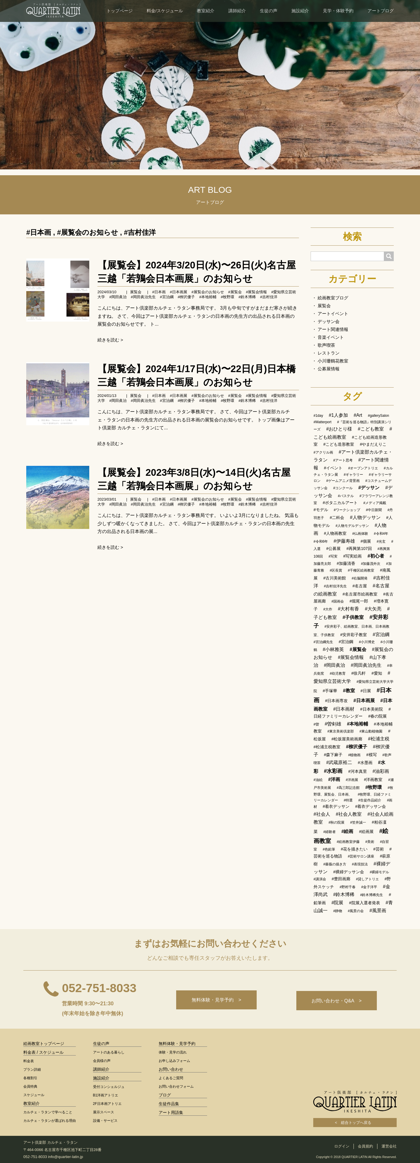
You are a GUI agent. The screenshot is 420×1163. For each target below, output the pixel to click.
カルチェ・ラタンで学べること (47, 1112)
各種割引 (30, 1078)
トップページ (119, 10)
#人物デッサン (365, 517)
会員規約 (365, 1146)
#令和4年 (381, 534)
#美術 (369, 842)
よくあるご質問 (171, 1078)
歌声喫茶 (326, 345)
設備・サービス (105, 1121)
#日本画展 (178, 292)
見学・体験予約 (338, 10)
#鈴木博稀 (247, 297)
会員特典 (30, 1086)
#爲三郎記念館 (348, 788)
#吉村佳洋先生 (335, 586)
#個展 (365, 541)
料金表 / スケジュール (43, 1052)
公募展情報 (329, 368)
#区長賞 (336, 570)
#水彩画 (333, 771)
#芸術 (378, 849)
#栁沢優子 (186, 297)
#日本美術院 (371, 709)
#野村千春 (348, 887)
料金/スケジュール (165, 10)
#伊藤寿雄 (344, 541)
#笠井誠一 (358, 822)
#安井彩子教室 (353, 634)
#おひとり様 (339, 428)
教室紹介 (205, 10)
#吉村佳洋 (140, 232)
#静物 (337, 911)
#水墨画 (365, 762)
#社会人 (322, 814)
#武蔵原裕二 (339, 762)
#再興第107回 (359, 548)
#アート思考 (343, 460)
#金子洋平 (369, 887)
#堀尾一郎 (359, 601)
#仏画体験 (360, 534)
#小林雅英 (333, 649)
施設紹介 (300, 10)
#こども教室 (371, 428)
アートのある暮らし (109, 1052)
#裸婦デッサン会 (348, 871)
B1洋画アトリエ (105, 1095)
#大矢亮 (373, 608)
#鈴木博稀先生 (371, 895)
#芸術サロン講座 (361, 856)
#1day (318, 416)
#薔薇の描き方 (334, 864)
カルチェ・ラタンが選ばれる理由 (49, 1121)
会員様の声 (102, 1061)
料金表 (28, 1061)
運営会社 (389, 1146)
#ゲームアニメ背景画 (343, 481)
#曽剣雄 (333, 723)
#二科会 (337, 517)
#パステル (346, 496)
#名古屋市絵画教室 (359, 594)
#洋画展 (352, 780)
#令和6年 (321, 541)
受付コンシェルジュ (109, 1087)
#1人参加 (338, 415)
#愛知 (377, 673)
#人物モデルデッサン (352, 526)
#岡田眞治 (118, 297)
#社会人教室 (349, 814)
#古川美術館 (334, 578)
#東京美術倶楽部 (340, 731)
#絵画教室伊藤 (348, 842)
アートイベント (333, 313)
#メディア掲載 (374, 503)
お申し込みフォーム (174, 1061)
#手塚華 (330, 690)
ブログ (165, 1095)
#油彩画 (380, 771)
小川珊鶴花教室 (333, 360)
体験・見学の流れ (173, 1052)
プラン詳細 (32, 1069)
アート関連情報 (333, 329)
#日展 (365, 690)
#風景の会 (356, 911)
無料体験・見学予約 (177, 1043)
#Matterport (322, 422)
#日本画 (38, 232)
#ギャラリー (353, 475)
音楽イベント (331, 337)
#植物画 (354, 755)
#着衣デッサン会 (370, 806)
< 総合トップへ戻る (355, 1122)
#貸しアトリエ (367, 879)
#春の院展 (377, 716)
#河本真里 (357, 771)
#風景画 (378, 910)
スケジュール (33, 1095)
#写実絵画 (352, 556)
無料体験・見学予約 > (214, 1001)
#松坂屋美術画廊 (346, 739)
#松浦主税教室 (327, 746)
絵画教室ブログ (333, 297)
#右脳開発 (360, 578)
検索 (352, 236)
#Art (358, 415)
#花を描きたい (354, 849)
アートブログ (381, 10)
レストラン (329, 352)
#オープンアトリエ (363, 468)
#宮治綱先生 (323, 642)
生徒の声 (268, 10)
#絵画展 (366, 831)
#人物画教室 (335, 533)
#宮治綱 (166, 297)
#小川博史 (367, 642)
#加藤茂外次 (371, 564)
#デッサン (369, 487)
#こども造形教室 (338, 444)
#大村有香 (348, 608)
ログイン (341, 1146)
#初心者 (376, 555)
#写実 (332, 556)
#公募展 (333, 548)
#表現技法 (360, 864)
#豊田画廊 (341, 878)
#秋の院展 (336, 822)
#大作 (327, 609)
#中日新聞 (374, 510)
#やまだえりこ (373, 444)
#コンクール (343, 488)
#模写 (371, 754)
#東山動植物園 (371, 731)
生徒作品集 (169, 1103)
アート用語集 (171, 1112)
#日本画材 (343, 709)
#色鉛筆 (329, 849)
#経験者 (329, 832)
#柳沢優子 (356, 746)
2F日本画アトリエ (107, 1104)
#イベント (333, 468)
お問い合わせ (171, 1069)
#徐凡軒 (358, 673)
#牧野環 (227, 297)
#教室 (349, 690)
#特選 (348, 800)
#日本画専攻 (336, 700)
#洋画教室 (373, 779)
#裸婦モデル (379, 872)
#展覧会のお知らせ (87, 232)
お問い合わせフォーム (176, 1086)
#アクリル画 (323, 452)
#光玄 (381, 541)
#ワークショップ (347, 510)
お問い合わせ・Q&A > (336, 1001)
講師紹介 (237, 10)
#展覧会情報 (256, 292)
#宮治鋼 (346, 641)
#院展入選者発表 (364, 902)
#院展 (337, 902)
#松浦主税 (378, 738)
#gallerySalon (378, 416)
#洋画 (334, 779)
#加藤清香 (346, 563)
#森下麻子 (333, 754)
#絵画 (348, 831)
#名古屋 (360, 586)
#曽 (316, 724)
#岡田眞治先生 (143, 297)
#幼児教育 (338, 673)
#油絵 (318, 780)
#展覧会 (235, 292)
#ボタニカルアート (340, 502)
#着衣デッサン (336, 806)
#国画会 (337, 601)
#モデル (321, 509)
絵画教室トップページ (43, 1043)
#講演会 (320, 879)
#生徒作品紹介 (370, 800)
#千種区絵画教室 (361, 570)
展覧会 (135, 292)
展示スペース (103, 1112)
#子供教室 (353, 617)
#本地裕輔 (207, 297)
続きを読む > (110, 339)
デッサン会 (329, 321)
